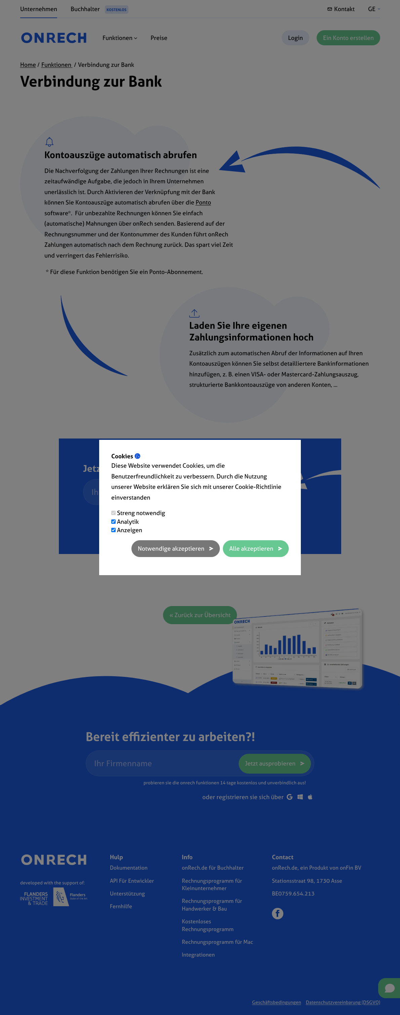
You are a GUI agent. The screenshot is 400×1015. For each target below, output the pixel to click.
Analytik (128, 521)
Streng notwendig (141, 513)
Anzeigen (129, 530)
